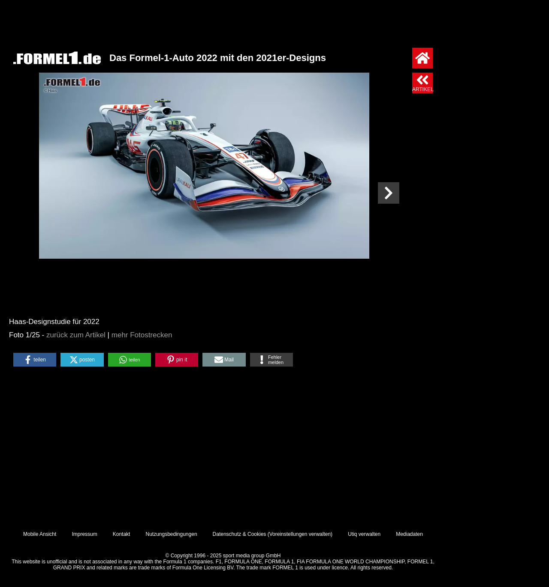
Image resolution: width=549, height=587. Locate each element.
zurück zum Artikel (76, 335)
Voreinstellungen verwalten (300, 534)
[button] (34, 360)
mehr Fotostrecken (142, 335)
